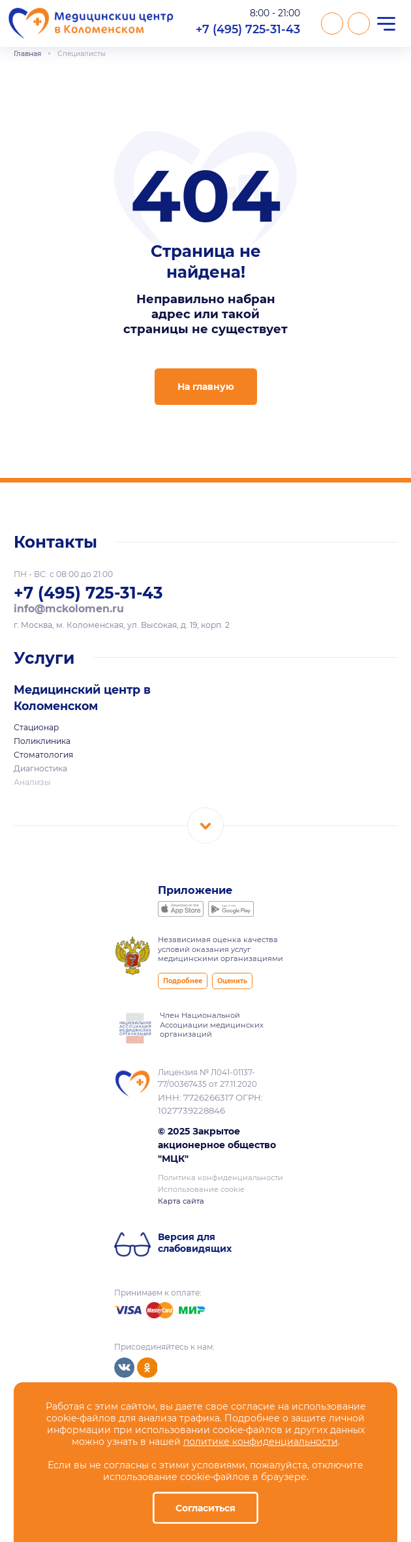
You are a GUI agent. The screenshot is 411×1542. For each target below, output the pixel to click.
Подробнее (182, 981)
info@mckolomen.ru (69, 608)
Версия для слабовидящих (195, 1242)
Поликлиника (42, 741)
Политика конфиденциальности (220, 1177)
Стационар (36, 727)
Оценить (232, 981)
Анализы (32, 782)
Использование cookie (201, 1189)
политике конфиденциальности (260, 1441)
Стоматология (43, 755)
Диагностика (40, 768)
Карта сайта (181, 1201)
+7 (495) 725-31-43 (248, 29)
